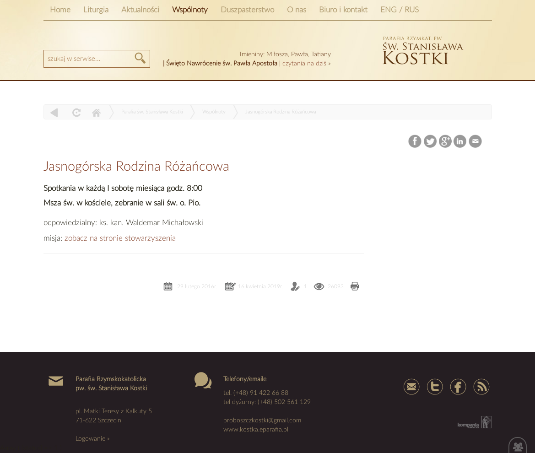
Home (60, 10)
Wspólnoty (190, 10)
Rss (480, 386)
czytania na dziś (304, 63)
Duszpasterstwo (247, 10)
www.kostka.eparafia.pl (255, 429)
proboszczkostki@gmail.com (262, 420)
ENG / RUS (399, 10)
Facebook (415, 142)
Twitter (430, 142)
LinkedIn (460, 142)
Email (475, 142)
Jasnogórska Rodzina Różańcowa (280, 111)
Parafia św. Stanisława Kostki (152, 111)
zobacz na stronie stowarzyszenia (120, 238)
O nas (296, 10)
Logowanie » (93, 439)
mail (411, 386)
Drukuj (355, 287)
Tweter (434, 386)
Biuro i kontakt (343, 10)
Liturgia (95, 10)
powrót (54, 112)
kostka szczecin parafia (422, 49)
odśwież (75, 112)
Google (445, 142)
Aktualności (140, 10)
